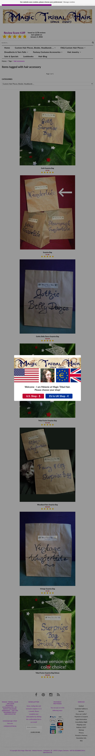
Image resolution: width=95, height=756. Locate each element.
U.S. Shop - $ (33, 396)
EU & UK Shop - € (59, 396)
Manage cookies (69, 2)
